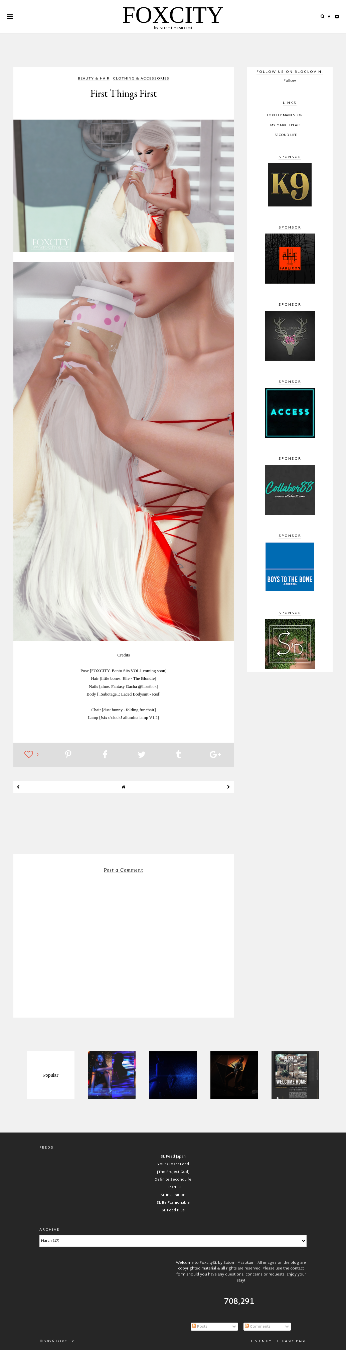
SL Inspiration (173, 1195)
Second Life (286, 135)
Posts (199, 1326)
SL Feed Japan (173, 1156)
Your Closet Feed (173, 1164)
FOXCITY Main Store (286, 116)
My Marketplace (286, 126)
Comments (258, 1326)
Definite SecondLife (173, 1179)
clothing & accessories (141, 79)
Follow (290, 81)
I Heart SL (173, 1187)
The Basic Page (290, 1341)
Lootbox (149, 686)
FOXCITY (172, 15)
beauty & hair (94, 79)
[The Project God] (173, 1172)
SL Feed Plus (173, 1210)
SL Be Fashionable (173, 1202)
